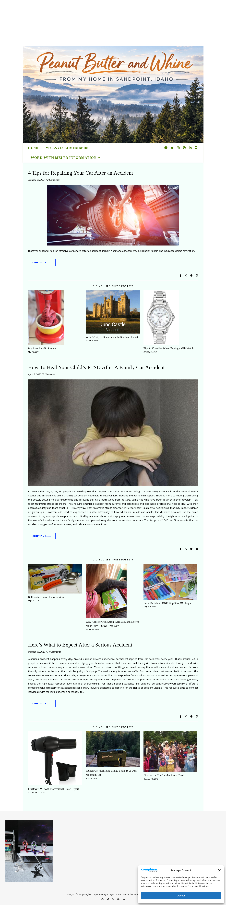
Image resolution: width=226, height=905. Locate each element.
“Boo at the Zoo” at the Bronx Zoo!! (164, 775)
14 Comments (54, 651)
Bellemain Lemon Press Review (46, 597)
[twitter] (173, 148)
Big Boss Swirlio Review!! (43, 348)
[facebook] (166, 148)
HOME (34, 148)
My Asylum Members (67, 148)
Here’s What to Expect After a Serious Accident (80, 645)
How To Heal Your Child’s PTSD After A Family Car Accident (96, 367)
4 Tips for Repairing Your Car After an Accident (80, 173)
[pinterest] (184, 148)
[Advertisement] (98, 23)
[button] (219, 870)
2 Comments (53, 180)
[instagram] (178, 148)
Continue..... (41, 262)
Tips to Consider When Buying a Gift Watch (168, 348)
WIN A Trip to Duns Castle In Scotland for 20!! (113, 337)
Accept (181, 895)
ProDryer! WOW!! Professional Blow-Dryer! (53, 789)
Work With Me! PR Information (64, 158)
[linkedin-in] (190, 148)
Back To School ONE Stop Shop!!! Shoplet (167, 603)
